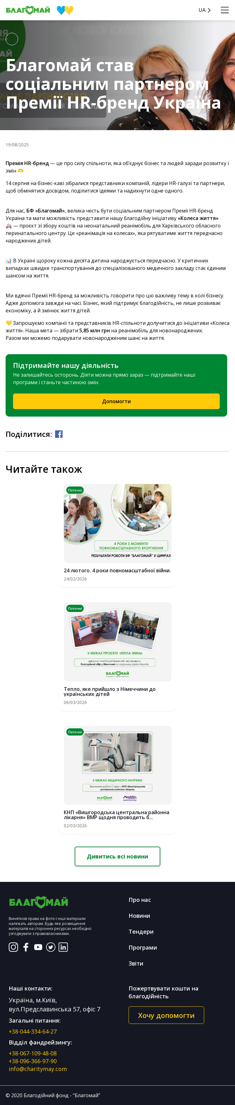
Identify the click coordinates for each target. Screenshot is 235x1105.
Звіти (136, 963)
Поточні (75, 490)
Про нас (140, 899)
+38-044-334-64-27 (33, 1031)
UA (202, 10)
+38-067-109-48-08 (33, 1053)
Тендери (141, 931)
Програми (143, 947)
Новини (139, 915)
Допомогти (116, 401)
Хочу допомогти (166, 1015)
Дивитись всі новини (117, 856)
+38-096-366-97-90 (33, 1061)
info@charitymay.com (38, 1069)
